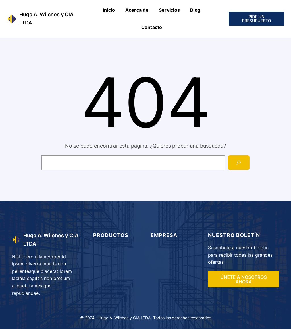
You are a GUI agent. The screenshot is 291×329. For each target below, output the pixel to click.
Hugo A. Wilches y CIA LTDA (124, 317)
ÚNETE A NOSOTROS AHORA (243, 279)
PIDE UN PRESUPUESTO (256, 18)
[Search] (239, 162)
